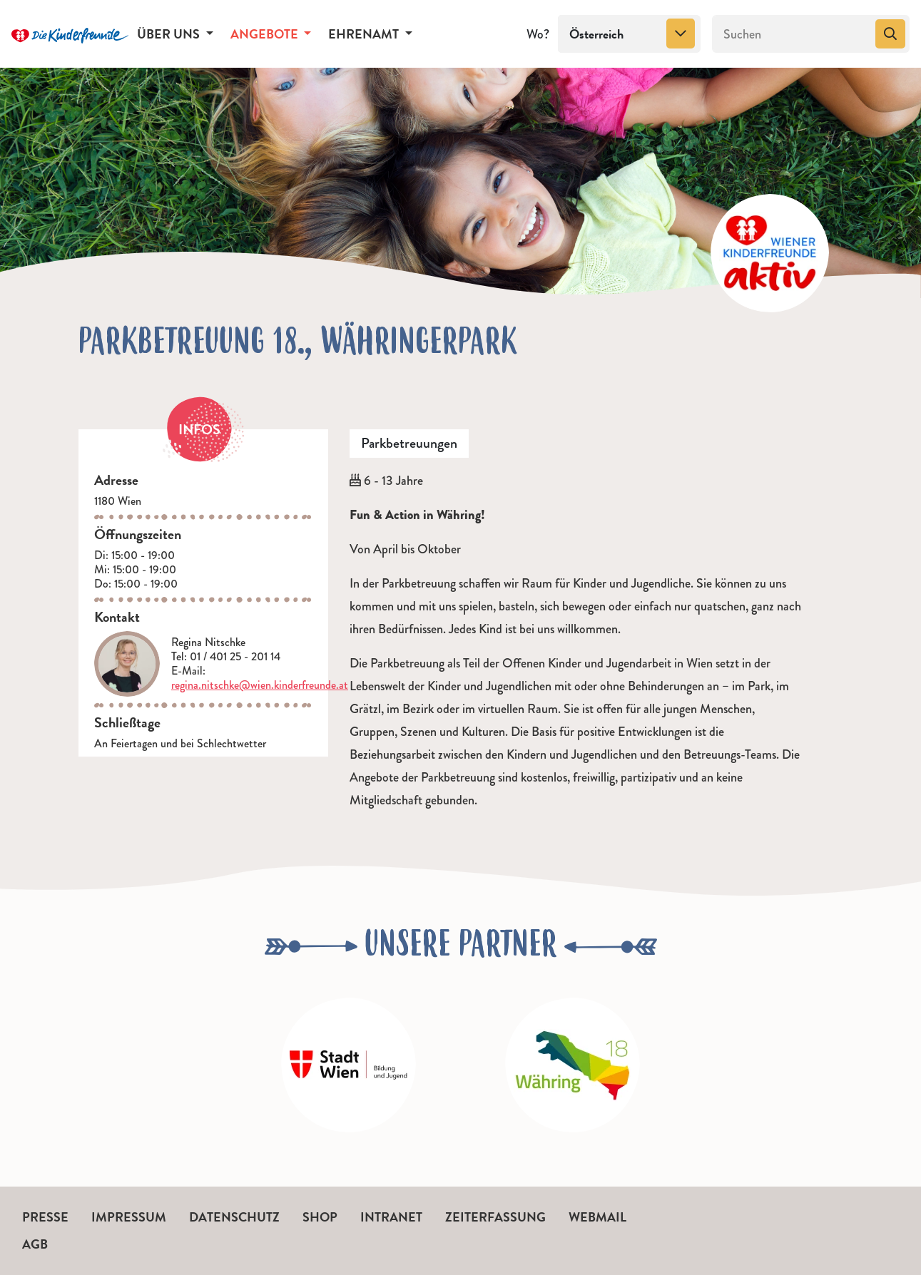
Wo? (537, 34)
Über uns (170, 33)
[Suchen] (792, 34)
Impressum (128, 1217)
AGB (35, 1244)
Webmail (597, 1217)
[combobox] (629, 34)
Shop (319, 1217)
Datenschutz (234, 1217)
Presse (45, 1217)
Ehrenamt (365, 33)
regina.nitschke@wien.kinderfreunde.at (259, 685)
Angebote (265, 33)
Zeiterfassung (495, 1217)
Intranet (391, 1217)
